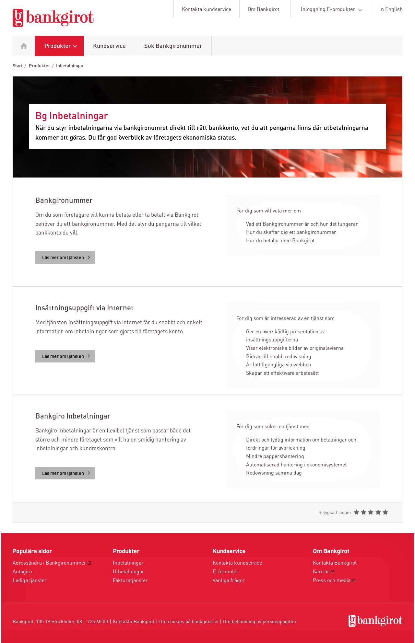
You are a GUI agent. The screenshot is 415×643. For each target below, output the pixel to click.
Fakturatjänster (130, 580)
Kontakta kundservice (206, 9)
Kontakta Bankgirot (335, 563)
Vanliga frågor (229, 580)
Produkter (62, 46)
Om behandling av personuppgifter (260, 622)
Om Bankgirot (263, 9)
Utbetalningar (128, 572)
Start (18, 66)
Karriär (321, 572)
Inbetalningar (70, 66)
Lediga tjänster (30, 580)
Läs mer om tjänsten (67, 257)
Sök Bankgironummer (173, 46)
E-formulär (226, 572)
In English (391, 9)
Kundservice (109, 46)
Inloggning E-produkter (333, 10)
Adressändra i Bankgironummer (49, 563)
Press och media (331, 580)
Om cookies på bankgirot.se (188, 622)
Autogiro (22, 572)
